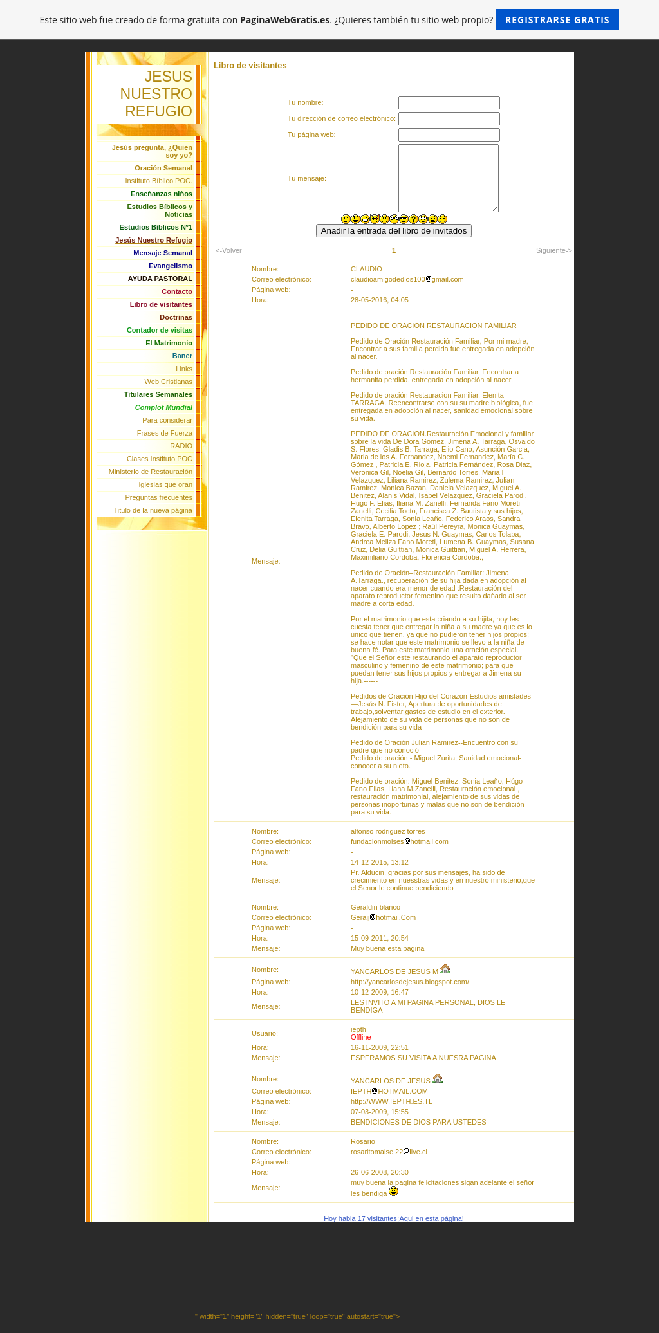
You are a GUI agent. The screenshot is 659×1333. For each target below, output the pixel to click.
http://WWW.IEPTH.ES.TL (391, 1101)
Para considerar (167, 420)
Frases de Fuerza (164, 433)
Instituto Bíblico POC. (158, 181)
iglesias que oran (165, 484)
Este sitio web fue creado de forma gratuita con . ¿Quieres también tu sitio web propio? (330, 19)
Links (184, 368)
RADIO (181, 446)
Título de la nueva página (152, 510)
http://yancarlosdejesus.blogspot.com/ (410, 982)
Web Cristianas (168, 381)
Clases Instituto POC (159, 459)
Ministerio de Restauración (150, 471)
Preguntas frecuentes (158, 497)
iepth (358, 1029)
